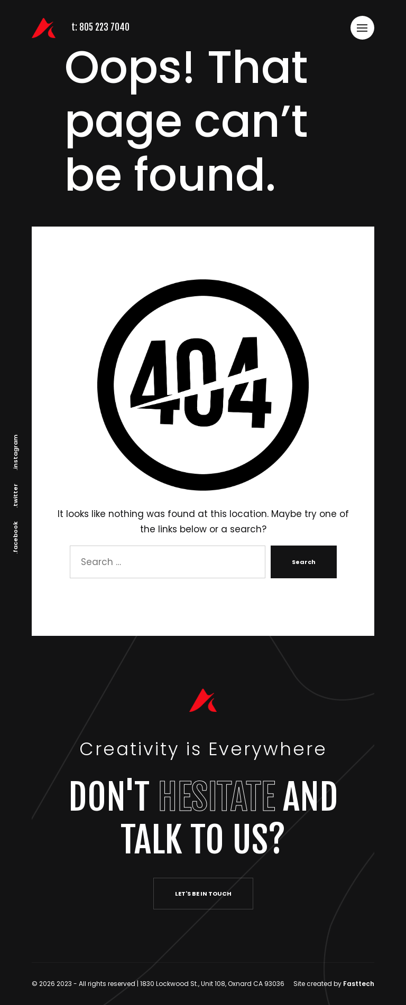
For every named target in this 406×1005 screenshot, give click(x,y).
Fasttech (358, 983)
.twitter (15, 496)
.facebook (15, 537)
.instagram (15, 453)
